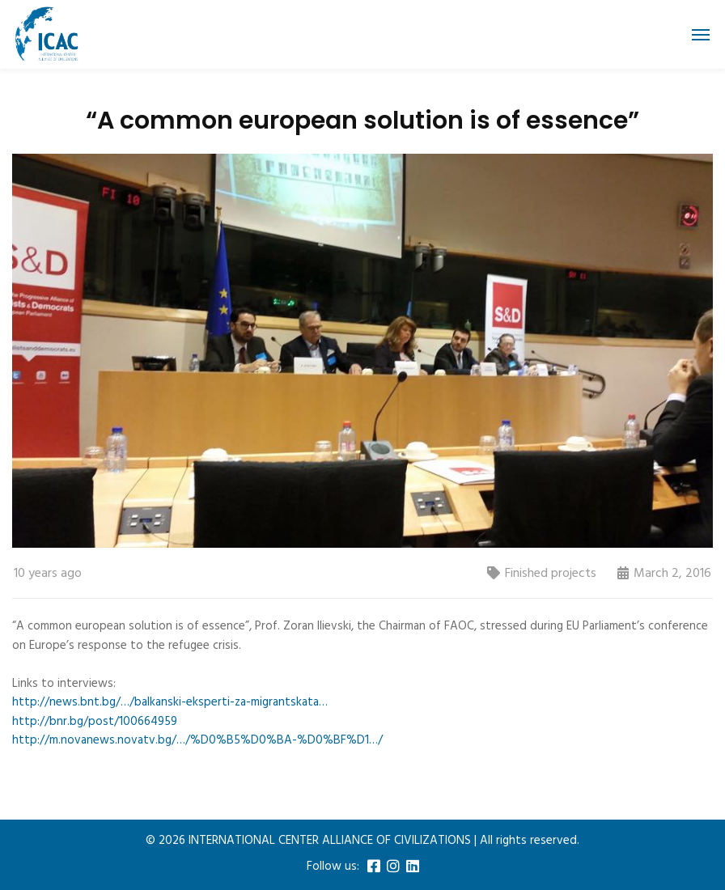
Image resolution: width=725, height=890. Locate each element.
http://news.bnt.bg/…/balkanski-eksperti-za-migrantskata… (170, 702)
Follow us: (333, 867)
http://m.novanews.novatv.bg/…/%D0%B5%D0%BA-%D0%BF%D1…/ (197, 740)
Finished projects (550, 573)
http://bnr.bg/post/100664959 (94, 721)
